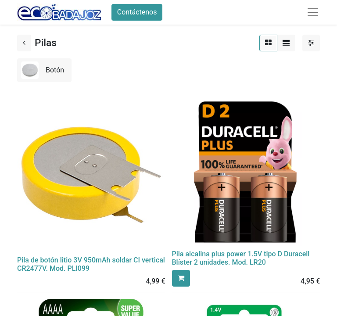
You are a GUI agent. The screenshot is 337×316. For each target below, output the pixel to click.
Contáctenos (137, 12)
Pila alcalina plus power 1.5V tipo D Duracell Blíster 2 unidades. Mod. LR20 (241, 258)
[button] (181, 278)
